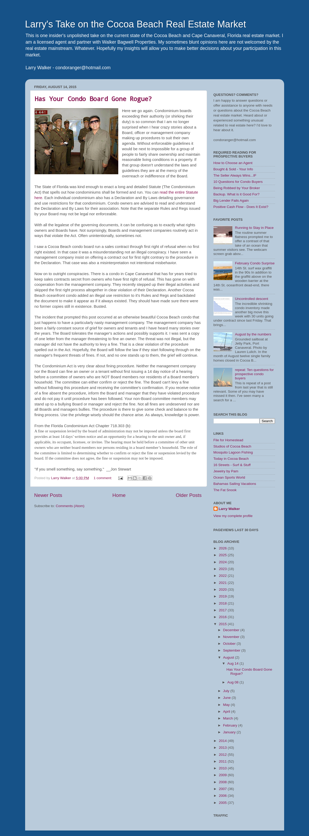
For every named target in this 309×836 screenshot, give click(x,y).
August (229, 657)
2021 (223, 583)
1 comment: (103, 478)
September (232, 650)
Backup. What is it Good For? (237, 194)
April (227, 711)
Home (119, 495)
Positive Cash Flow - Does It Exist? (241, 207)
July (227, 691)
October (230, 644)
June (227, 698)
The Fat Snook (225, 490)
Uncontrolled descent (251, 299)
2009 (223, 775)
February (230, 725)
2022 (223, 576)
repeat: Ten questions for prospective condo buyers (254, 374)
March (228, 718)
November (231, 637)
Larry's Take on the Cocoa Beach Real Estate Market (135, 24)
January (230, 732)
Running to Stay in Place (254, 228)
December (231, 630)
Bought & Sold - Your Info (233, 169)
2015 (223, 624)
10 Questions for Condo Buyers (238, 182)
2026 (223, 548)
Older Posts (189, 495)
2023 (223, 569)
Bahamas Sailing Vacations (235, 484)
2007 (223, 789)
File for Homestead (228, 440)
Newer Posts (48, 495)
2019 (223, 596)
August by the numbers (253, 334)
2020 (223, 589)
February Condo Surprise (255, 263)
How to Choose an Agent (233, 163)
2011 (223, 761)
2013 (223, 748)
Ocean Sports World (229, 477)
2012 (223, 755)
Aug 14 (233, 663)
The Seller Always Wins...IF (235, 175)
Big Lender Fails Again (231, 200)
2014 (223, 741)
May (227, 705)
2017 (223, 610)
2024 (223, 562)
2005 (223, 803)
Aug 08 (233, 682)
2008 (223, 782)
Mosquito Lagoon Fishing (233, 452)
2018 (223, 603)
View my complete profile (233, 516)
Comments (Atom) (70, 506)
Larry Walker (229, 509)
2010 (223, 768)
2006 (223, 796)
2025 (223, 555)
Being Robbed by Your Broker (237, 188)
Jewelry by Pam (226, 471)
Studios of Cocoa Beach (232, 446)
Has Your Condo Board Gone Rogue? (93, 99)
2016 (223, 617)
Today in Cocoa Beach (231, 459)
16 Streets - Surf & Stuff (232, 465)
